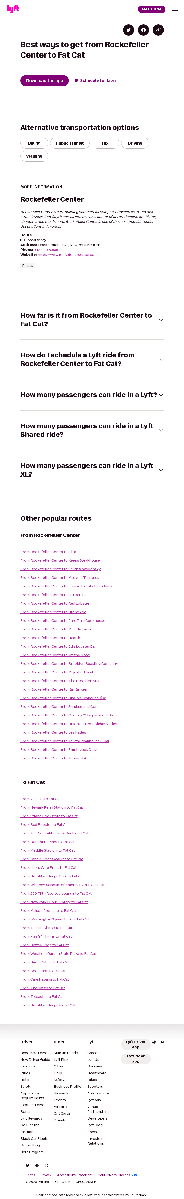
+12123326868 (46, 249)
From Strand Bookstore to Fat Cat (49, 816)
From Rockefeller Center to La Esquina (53, 594)
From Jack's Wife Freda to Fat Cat (48, 867)
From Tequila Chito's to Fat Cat (46, 927)
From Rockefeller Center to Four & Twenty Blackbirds (66, 586)
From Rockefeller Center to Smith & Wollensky (60, 569)
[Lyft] (13, 9)
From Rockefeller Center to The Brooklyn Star (60, 680)
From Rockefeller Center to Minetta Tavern (57, 629)
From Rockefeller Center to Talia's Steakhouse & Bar (64, 740)
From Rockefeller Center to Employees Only (58, 749)
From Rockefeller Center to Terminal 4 (53, 758)
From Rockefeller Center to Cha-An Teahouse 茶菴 (63, 697)
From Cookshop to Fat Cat (43, 970)
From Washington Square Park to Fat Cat (54, 919)
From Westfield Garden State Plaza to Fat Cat (58, 953)
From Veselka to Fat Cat (40, 798)
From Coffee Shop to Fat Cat (44, 944)
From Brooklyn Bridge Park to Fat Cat (52, 876)
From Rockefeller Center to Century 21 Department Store (69, 715)
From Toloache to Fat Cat (42, 996)
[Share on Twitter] (128, 30)
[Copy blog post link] (158, 30)
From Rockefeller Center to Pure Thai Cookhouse (62, 620)
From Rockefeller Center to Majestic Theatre (58, 672)
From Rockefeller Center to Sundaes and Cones (61, 706)
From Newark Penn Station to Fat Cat (51, 807)
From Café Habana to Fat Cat (44, 979)
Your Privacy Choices (117, 1175)
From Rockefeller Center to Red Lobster (54, 603)
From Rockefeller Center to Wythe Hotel (55, 654)
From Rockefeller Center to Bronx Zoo (53, 611)
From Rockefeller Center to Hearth (50, 637)
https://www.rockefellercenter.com (68, 254)
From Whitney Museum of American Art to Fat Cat (62, 884)
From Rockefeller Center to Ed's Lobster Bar (58, 646)
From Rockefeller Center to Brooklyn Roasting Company (69, 663)
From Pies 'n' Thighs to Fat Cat (46, 936)
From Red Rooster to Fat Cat (44, 824)
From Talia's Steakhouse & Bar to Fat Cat (54, 833)
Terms (30, 1175)
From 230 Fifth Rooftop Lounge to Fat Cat (56, 893)
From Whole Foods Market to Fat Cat (51, 858)
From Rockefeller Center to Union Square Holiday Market (68, 723)
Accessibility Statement (75, 1175)
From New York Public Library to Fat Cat (54, 901)
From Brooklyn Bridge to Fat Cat (48, 1005)
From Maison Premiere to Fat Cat (48, 910)
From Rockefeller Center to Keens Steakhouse (60, 560)
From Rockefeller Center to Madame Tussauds (59, 577)
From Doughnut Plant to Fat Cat (47, 841)
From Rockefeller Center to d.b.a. (48, 551)
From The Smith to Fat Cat (42, 987)
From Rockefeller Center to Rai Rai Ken (53, 689)
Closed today (35, 239)
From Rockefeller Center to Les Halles (53, 732)
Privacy (46, 1175)
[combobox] (157, 1042)
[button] (174, 9)
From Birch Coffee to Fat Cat (44, 962)
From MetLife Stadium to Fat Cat (47, 850)
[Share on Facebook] (143, 30)
